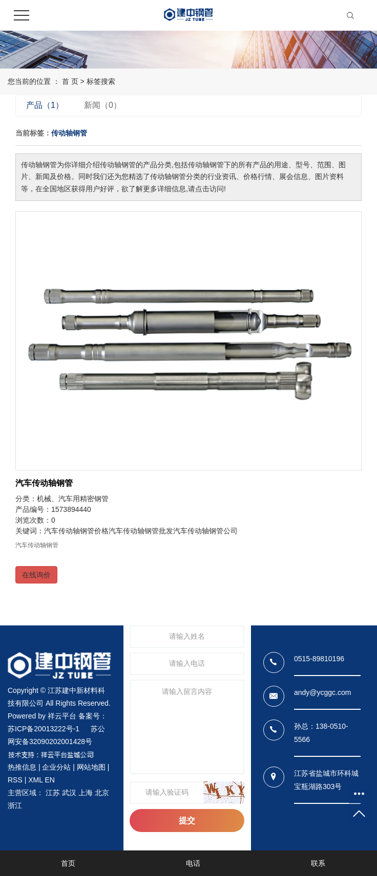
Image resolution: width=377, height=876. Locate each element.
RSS (15, 780)
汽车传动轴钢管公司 (205, 531)
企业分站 (56, 767)
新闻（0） (102, 105)
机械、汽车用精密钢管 (73, 499)
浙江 (15, 805)
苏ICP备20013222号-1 (43, 729)
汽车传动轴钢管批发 (141, 531)
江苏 (53, 793)
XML (35, 780)
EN (49, 780)
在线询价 (36, 575)
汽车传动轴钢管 (44, 483)
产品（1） (45, 105)
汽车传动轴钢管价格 (76, 531)
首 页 (70, 81)
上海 (85, 793)
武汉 (69, 793)
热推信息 (22, 767)
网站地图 (91, 767)
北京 (102, 793)
